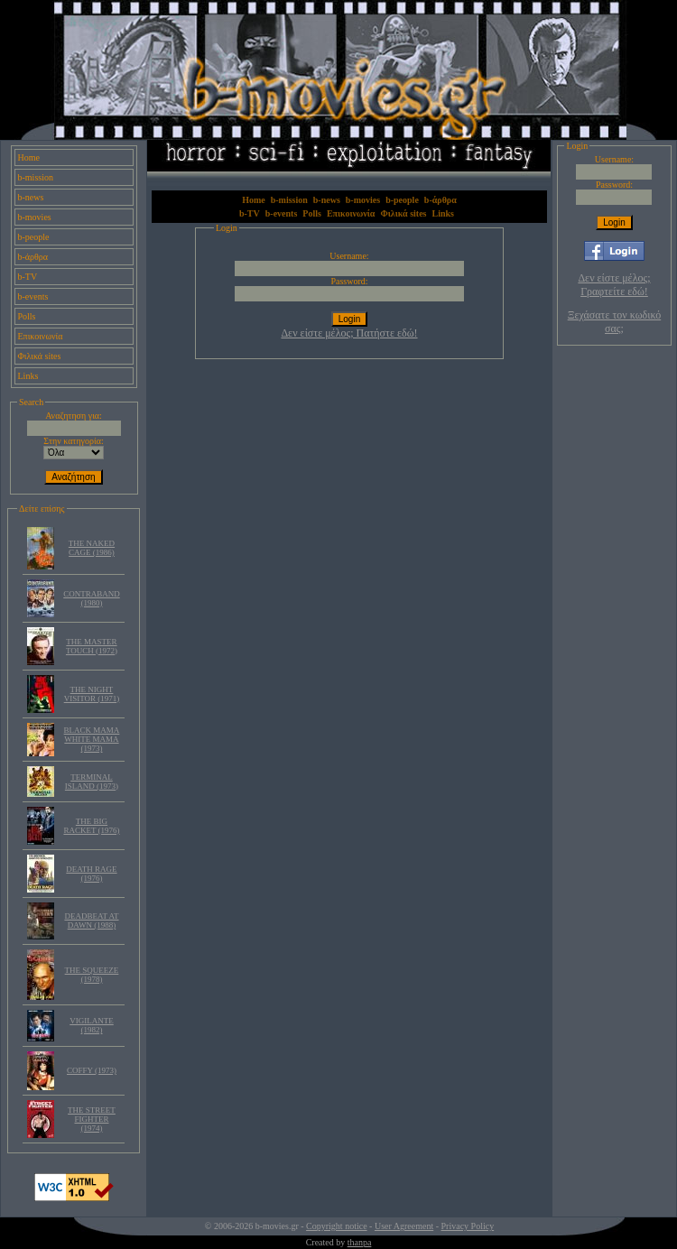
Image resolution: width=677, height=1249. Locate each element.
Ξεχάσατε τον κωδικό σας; (614, 322)
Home (29, 157)
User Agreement (404, 1226)
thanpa (360, 1242)
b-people (34, 237)
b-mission (35, 177)
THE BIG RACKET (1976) (91, 826)
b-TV (28, 277)
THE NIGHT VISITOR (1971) (92, 694)
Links (28, 376)
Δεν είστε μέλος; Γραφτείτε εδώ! (614, 285)
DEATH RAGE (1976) (91, 874)
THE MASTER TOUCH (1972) (91, 646)
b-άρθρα (33, 257)
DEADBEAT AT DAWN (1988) (91, 920)
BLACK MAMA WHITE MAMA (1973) (92, 739)
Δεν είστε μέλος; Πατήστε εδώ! (349, 333)
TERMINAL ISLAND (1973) (91, 782)
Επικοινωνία (40, 336)
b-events (33, 296)
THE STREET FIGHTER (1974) (92, 1119)
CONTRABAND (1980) (91, 598)
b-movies (34, 217)
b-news (31, 197)
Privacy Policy (468, 1226)
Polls (27, 316)
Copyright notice (336, 1226)
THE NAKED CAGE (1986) (92, 548)
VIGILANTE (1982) (92, 1025)
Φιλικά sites (39, 356)
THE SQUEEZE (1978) (92, 975)
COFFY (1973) (91, 1070)
